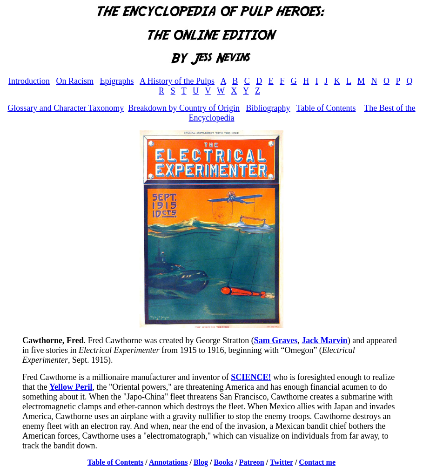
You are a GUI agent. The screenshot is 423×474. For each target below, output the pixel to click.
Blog (201, 462)
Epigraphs (117, 81)
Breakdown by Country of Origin (184, 108)
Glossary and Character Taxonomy (65, 108)
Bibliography (268, 108)
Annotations (168, 462)
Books (224, 462)
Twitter (281, 462)
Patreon (251, 462)
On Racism (75, 81)
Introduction (29, 81)
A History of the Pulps (177, 81)
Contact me (317, 462)
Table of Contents (326, 108)
